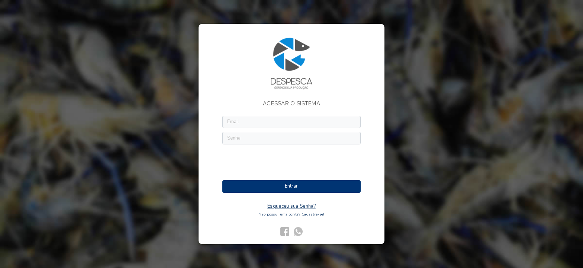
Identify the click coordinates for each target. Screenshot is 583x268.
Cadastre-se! (313, 214)
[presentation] (291, 162)
